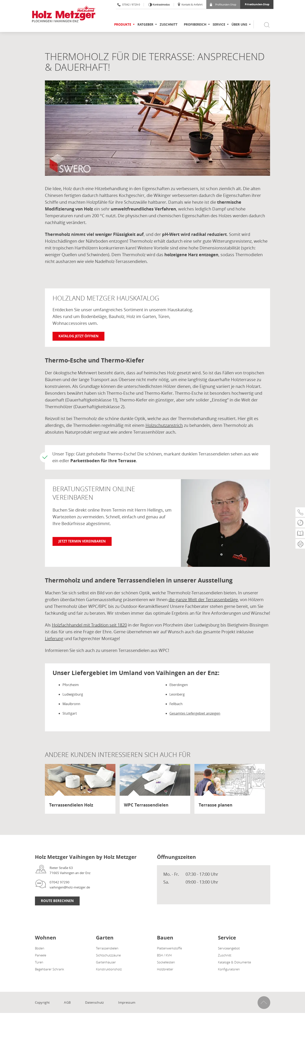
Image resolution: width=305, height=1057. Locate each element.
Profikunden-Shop (223, 4)
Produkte (122, 24)
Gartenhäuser (106, 962)
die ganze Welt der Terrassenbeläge (203, 599)
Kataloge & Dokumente (234, 962)
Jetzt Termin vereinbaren (82, 541)
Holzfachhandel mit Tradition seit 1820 (89, 625)
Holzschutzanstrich (164, 425)
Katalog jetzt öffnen (78, 336)
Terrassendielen (107, 948)
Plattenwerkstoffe (169, 948)
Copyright (42, 1002)
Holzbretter (165, 969)
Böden (39, 948)
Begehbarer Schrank (49, 969)
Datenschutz (94, 1002)
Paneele (40, 955)
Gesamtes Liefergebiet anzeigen (194, 713)
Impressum (126, 1002)
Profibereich (195, 24)
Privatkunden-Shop (257, 4)
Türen (39, 962)
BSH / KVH (164, 955)
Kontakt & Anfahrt (189, 4)
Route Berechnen (57, 900)
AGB (67, 1002)
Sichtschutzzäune (108, 955)
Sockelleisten (166, 962)
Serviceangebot (229, 948)
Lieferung (54, 638)
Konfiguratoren (229, 969)
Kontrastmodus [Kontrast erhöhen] (161, 4)
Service (219, 24)
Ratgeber (145, 24)
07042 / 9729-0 (128, 4)
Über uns (239, 24)
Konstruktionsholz (109, 969)
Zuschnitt (168, 24)
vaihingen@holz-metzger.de (70, 887)
